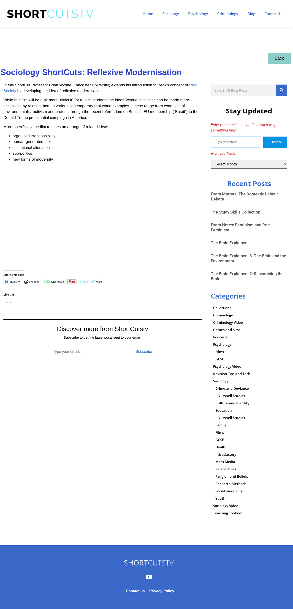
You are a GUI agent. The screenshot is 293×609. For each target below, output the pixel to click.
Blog (251, 13)
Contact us (135, 591)
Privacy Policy (161, 591)
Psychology (198, 13)
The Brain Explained (229, 242)
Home (148, 13)
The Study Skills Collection (235, 212)
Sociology (170, 13)
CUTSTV (149, 563)
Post (84, 281)
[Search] (281, 90)
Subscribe (144, 352)
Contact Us (273, 13)
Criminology (227, 13)
